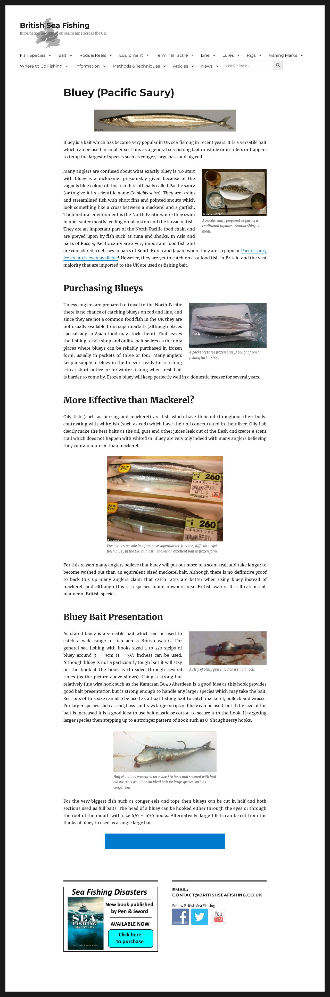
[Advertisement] (166, 842)
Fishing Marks (283, 55)
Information (87, 66)
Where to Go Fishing (41, 66)
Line (205, 55)
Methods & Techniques (136, 66)
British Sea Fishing (55, 25)
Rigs (251, 55)
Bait (62, 55)
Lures (228, 55)
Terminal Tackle (172, 55)
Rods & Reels (92, 55)
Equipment (131, 55)
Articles (180, 66)
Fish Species (32, 55)
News (207, 66)
